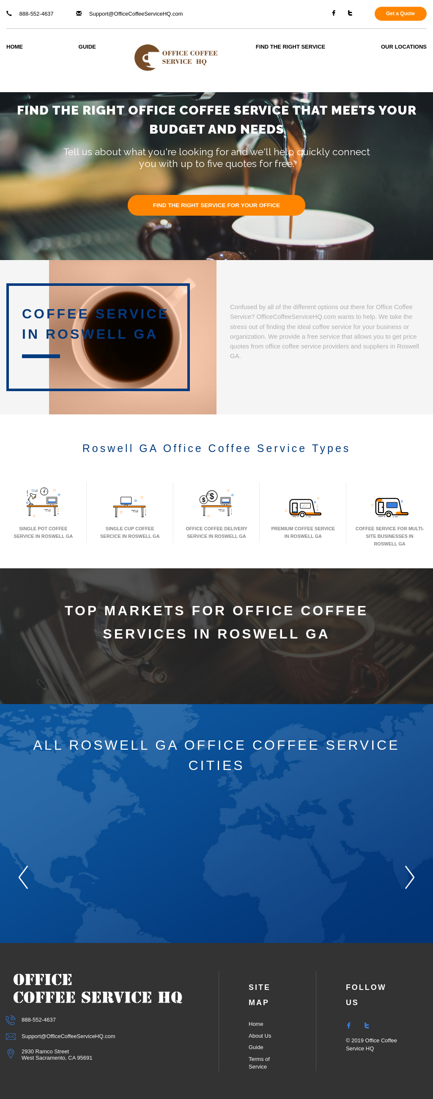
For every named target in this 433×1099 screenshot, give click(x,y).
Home (14, 47)
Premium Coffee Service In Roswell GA (303, 512)
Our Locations (404, 47)
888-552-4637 (30, 14)
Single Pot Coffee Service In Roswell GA (43, 512)
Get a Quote (400, 13)
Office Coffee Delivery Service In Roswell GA (216, 512)
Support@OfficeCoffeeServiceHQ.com (129, 14)
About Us (260, 1036)
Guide (87, 47)
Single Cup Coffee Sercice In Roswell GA (129, 512)
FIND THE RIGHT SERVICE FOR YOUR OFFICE (216, 205)
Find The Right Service (290, 47)
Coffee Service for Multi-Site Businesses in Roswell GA (390, 516)
